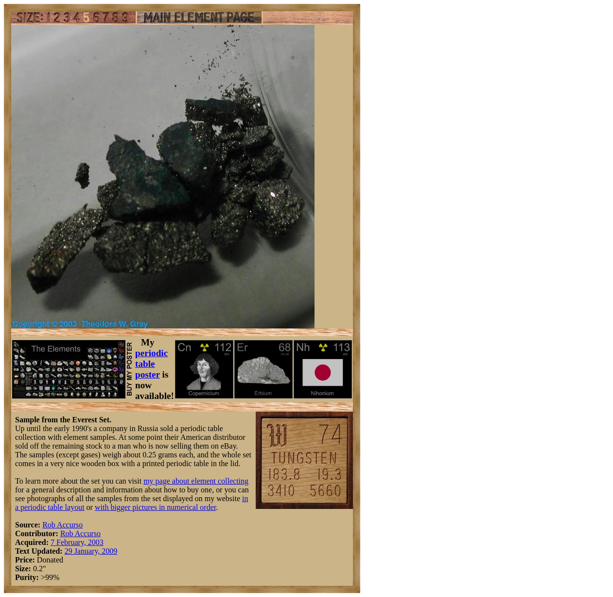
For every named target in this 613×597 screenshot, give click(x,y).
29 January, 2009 (91, 551)
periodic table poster (151, 364)
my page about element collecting (195, 481)
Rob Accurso (62, 525)
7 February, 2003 (77, 542)
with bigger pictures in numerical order (155, 507)
